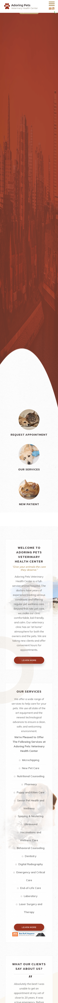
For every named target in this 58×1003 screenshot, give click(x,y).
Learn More (29, 927)
